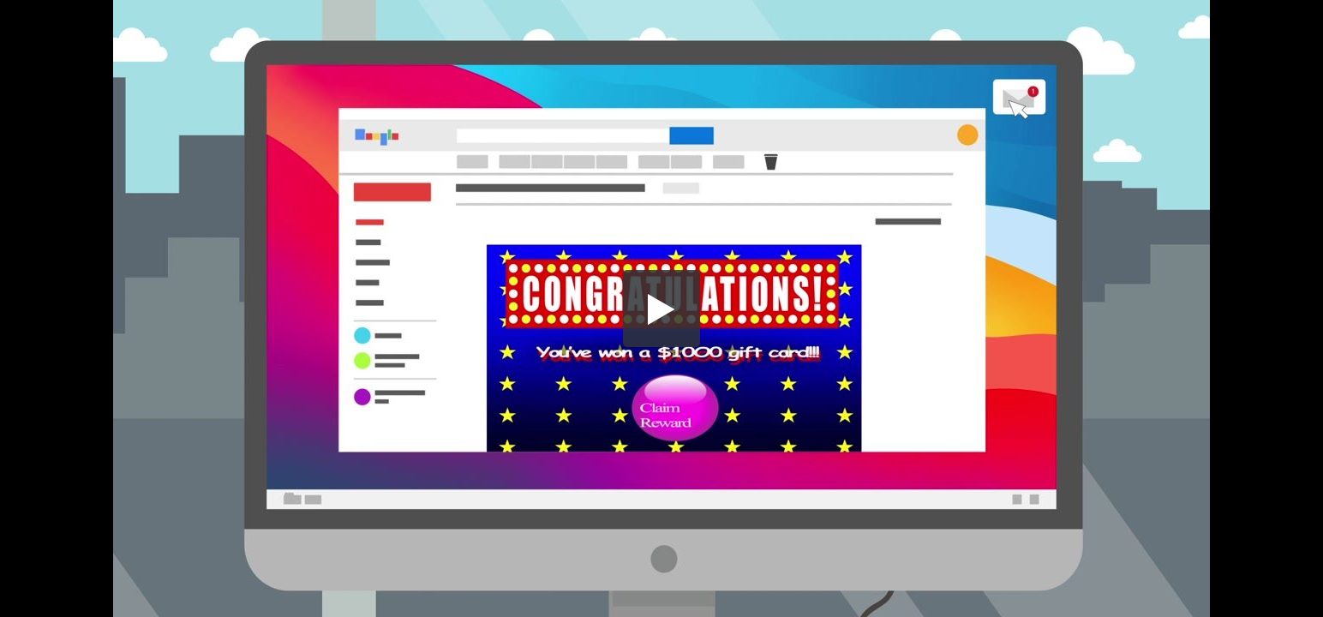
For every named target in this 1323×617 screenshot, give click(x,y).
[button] (661, 308)
